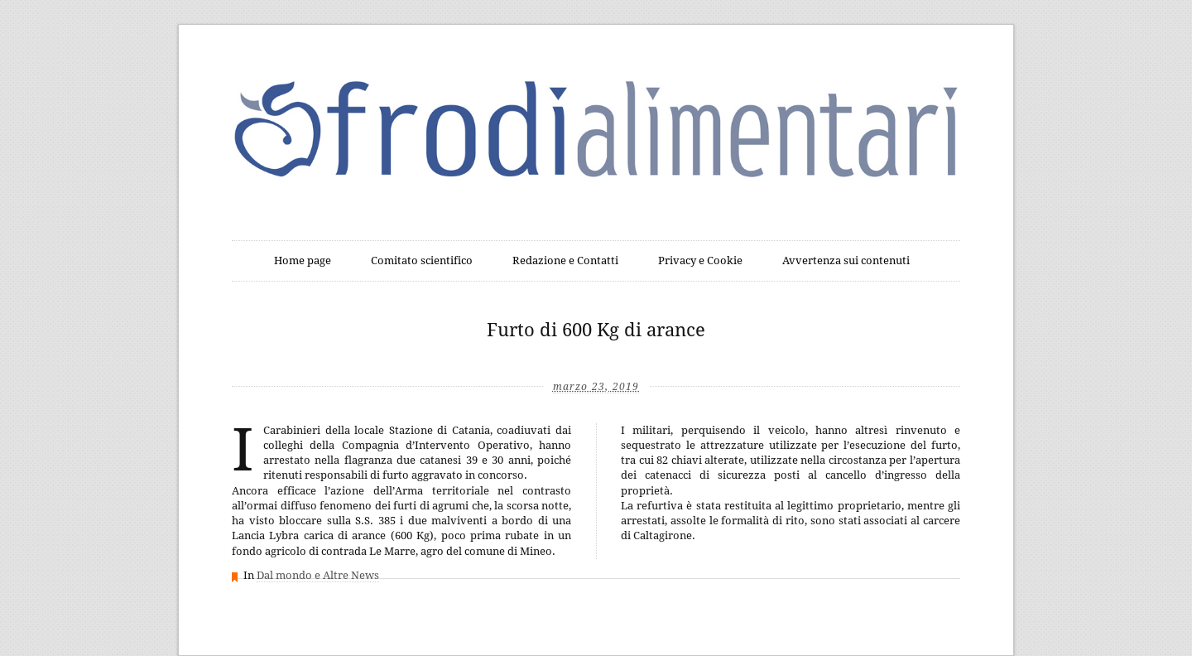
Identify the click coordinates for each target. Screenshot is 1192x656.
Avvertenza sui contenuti (846, 260)
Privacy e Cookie (700, 260)
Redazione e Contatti (565, 260)
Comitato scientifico (422, 260)
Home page (302, 260)
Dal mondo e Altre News (318, 575)
